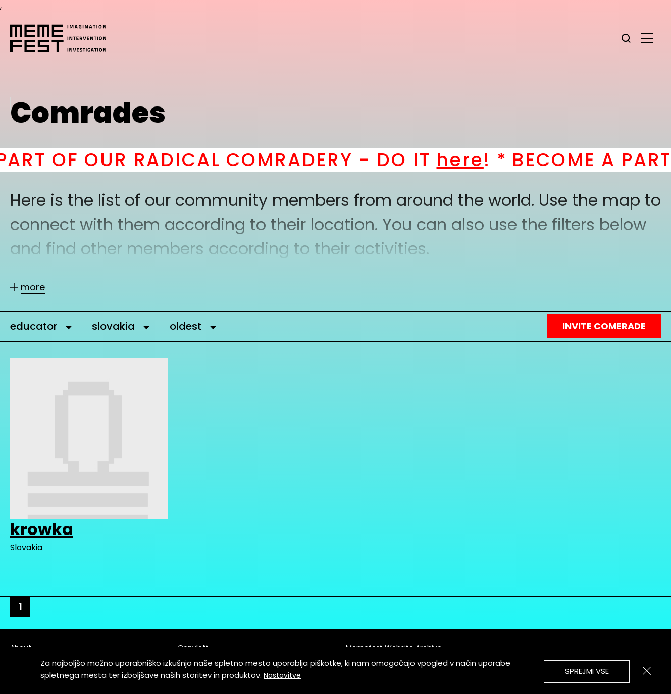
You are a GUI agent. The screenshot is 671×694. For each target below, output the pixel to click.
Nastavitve (282, 675)
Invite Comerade (604, 325)
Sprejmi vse (587, 671)
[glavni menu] (647, 37)
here (473, 160)
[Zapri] (647, 671)
